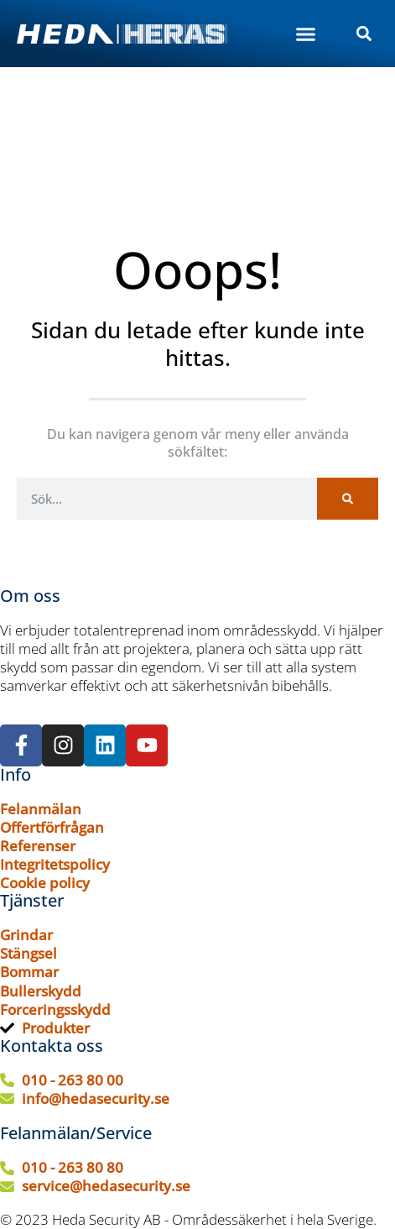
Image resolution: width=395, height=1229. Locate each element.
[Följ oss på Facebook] (21, 745)
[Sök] (347, 499)
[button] (306, 34)
